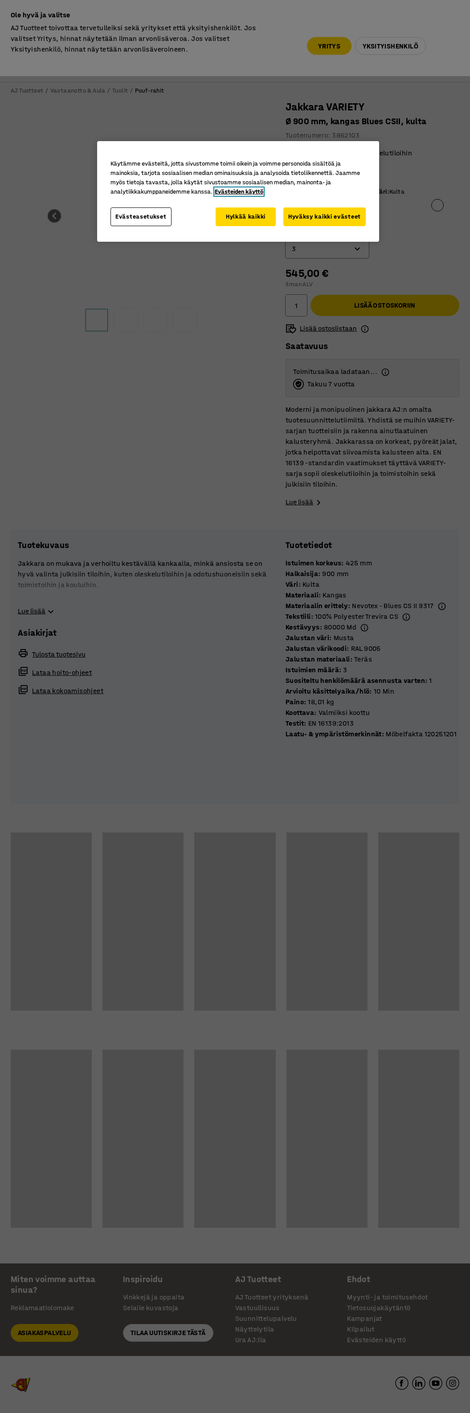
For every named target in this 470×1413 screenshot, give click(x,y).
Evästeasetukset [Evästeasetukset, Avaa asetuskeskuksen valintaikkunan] (141, 216)
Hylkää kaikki (246, 216)
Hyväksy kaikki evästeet (324, 216)
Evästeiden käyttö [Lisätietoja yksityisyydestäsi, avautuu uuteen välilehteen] (239, 191)
